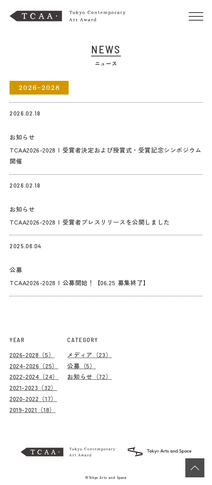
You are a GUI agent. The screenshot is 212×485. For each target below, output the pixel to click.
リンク (19, 107)
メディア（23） (89, 354)
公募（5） (81, 365)
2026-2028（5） (32, 354)
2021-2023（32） (33, 387)
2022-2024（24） (34, 376)
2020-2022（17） (33, 398)
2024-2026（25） (34, 365)
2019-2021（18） (33, 409)
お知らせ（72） (89, 376)
